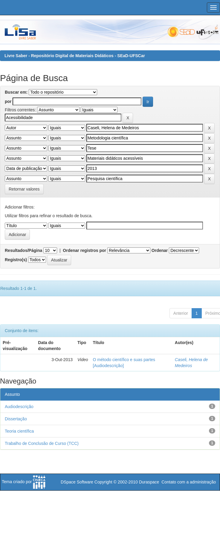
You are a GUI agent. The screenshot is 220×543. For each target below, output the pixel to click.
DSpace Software (77, 482)
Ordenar (160, 250)
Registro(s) (16, 259)
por (8, 101)
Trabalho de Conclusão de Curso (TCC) (42, 443)
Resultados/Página (23, 250)
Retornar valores (24, 189)
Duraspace (149, 482)
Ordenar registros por (84, 250)
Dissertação (16, 418)
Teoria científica (19, 431)
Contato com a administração (188, 482)
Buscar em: (16, 92)
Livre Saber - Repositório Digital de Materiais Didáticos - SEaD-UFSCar (74, 55)
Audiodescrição (19, 406)
